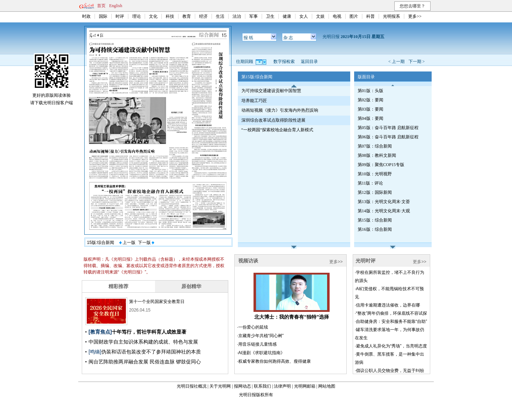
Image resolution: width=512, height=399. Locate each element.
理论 (136, 16)
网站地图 (326, 386)
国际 (103, 16)
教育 (186, 16)
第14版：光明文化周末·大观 (384, 210)
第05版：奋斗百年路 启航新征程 (388, 127)
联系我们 (262, 386)
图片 (354, 16)
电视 (337, 16)
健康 (287, 16)
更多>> (415, 16)
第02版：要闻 (370, 99)
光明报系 (391, 16)
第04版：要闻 (370, 118)
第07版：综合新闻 (375, 146)
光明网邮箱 (304, 386)
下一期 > (417, 61)
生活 (220, 16)
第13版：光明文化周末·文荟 (384, 201)
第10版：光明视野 (375, 173)
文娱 (320, 16)
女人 (303, 16)
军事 (253, 16)
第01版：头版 (370, 90)
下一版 (146, 242)
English (115, 5)
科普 (370, 16)
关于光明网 (220, 386)
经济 (203, 16)
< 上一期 (396, 61)
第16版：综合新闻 (375, 229)
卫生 (270, 16)
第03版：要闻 (370, 109)
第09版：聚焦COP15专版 (381, 164)
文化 (153, 16)
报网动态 (242, 386)
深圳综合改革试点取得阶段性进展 (273, 120)
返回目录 (309, 61)
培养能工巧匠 (254, 100)
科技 (170, 16)
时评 (120, 16)
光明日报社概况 (192, 386)
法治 (237, 16)
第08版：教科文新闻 (377, 155)
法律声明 (282, 386)
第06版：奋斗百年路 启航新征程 (388, 136)
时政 (86, 16)
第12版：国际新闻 (375, 192)
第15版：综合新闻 (375, 220)
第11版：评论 (370, 183)
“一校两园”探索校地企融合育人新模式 (277, 129)
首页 (101, 5)
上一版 (127, 242)
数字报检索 (284, 61)
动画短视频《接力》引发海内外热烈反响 (279, 110)
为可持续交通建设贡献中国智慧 (271, 90)
